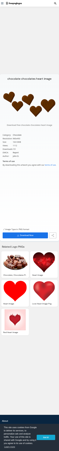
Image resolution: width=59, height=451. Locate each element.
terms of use (50, 165)
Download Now (25, 235)
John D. (16, 156)
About (5, 420)
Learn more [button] (9, 447)
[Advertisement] (29, 42)
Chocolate (17, 135)
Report (16, 152)
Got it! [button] (46, 437)
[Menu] (2, 3)
